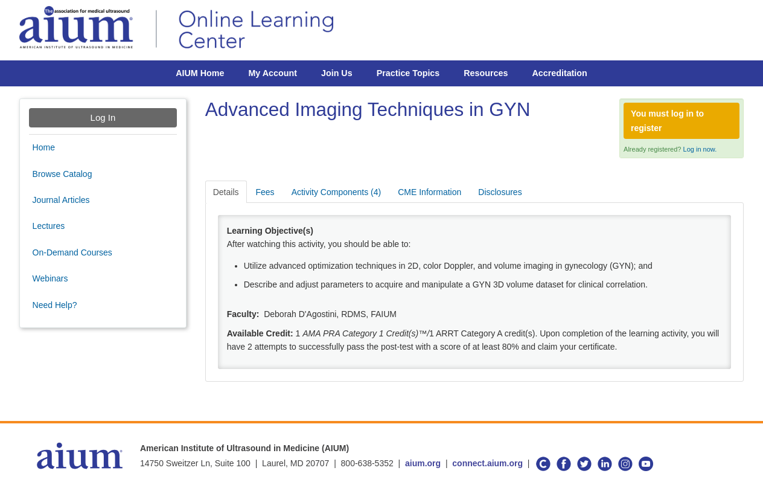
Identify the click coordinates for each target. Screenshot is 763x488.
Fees (265, 192)
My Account (272, 73)
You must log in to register (667, 121)
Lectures (49, 226)
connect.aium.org (487, 463)
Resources (486, 73)
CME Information (429, 192)
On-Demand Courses (72, 252)
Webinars (50, 278)
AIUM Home (200, 73)
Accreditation (559, 73)
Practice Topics (408, 73)
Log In (103, 117)
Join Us (337, 73)
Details (226, 192)
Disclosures (500, 192)
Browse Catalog (62, 174)
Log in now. (700, 149)
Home (44, 147)
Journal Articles (61, 200)
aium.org (423, 463)
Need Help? (55, 305)
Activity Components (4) (337, 192)
